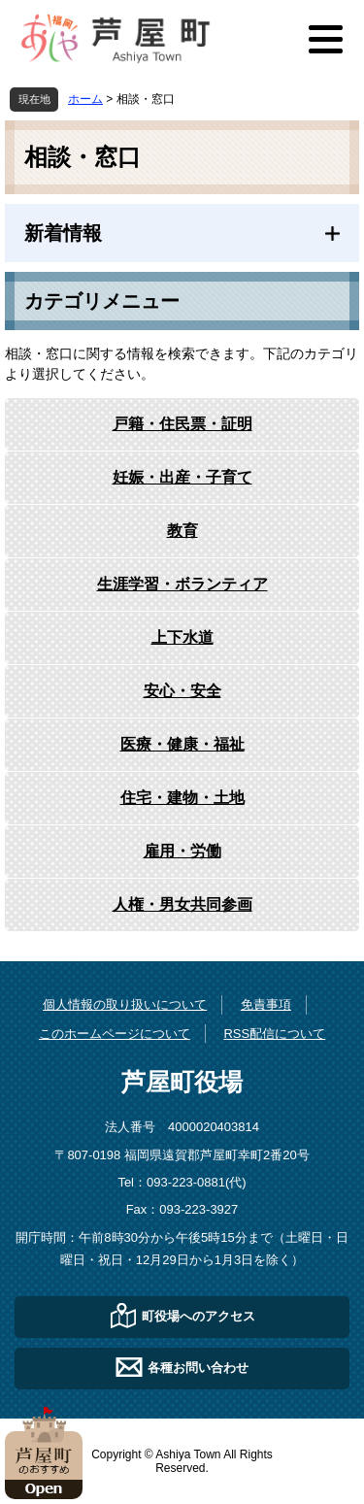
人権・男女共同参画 (182, 904)
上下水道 (182, 637)
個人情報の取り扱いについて (125, 1004)
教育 (182, 530)
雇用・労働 (182, 851)
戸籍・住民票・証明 (182, 424)
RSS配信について (274, 1033)
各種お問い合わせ (198, 1366)
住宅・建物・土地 (182, 797)
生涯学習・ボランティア (182, 584)
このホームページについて (114, 1033)
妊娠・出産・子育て (182, 477)
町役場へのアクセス (198, 1315)
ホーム (85, 99)
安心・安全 (182, 691)
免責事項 (266, 1004)
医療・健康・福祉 (182, 744)
